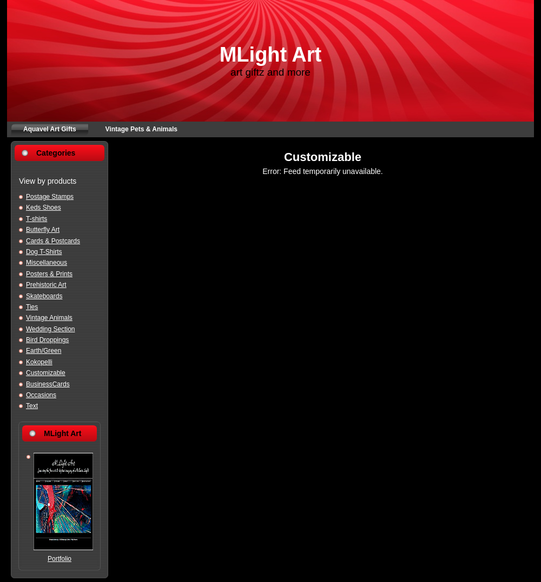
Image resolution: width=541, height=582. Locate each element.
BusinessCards (48, 384)
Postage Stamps (50, 196)
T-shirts (36, 219)
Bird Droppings (47, 340)
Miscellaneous (46, 262)
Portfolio (59, 559)
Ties (32, 307)
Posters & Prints (49, 274)
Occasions (41, 395)
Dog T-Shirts (44, 252)
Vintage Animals (49, 318)
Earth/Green (43, 350)
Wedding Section (50, 329)
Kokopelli (39, 362)
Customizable (45, 373)
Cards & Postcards (53, 241)
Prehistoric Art (46, 285)
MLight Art (271, 54)
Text (32, 406)
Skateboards (44, 296)
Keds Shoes (43, 207)
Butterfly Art (43, 229)
